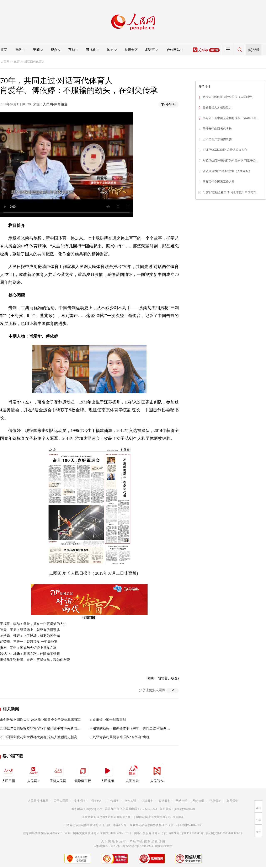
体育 (17, 61)
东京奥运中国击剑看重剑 (107, 720)
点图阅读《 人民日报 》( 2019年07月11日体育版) (93, 573)
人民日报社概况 (38, 800)
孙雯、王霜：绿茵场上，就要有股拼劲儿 (30, 630)
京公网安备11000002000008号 (224, 833)
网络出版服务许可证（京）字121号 (156, 833)
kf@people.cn (94, 808)
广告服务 (113, 800)
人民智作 (157, 773)
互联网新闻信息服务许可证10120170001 (107, 817)
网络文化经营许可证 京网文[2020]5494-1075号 (102, 833)
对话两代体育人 (34, 61)
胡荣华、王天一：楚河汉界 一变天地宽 (28, 641)
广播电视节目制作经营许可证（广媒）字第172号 (95, 825)
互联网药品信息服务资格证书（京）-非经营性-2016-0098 (166, 825)
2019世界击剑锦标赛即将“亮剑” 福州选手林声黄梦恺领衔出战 (45, 728)
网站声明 (181, 800)
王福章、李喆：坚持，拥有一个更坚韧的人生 (33, 624)
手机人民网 (58, 773)
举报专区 (131, 50)
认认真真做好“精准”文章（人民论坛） (227, 171)
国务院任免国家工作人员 (219, 181)
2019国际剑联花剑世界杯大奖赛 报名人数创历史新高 (38, 737)
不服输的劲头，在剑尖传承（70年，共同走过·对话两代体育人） (136, 728)
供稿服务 (147, 800)
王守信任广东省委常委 (217, 139)
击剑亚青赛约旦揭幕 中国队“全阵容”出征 (119, 737)
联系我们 (232, 800)
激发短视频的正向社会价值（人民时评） (229, 96)
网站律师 (198, 800)
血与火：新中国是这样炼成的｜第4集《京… (231, 118)
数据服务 (164, 800)
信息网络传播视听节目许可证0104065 (47, 833)
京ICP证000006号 (192, 833)
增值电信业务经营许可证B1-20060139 (160, 817)
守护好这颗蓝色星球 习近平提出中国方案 (229, 192)
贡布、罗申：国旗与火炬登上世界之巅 (28, 647)
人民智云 (132, 773)
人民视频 (107, 773)
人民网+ (33, 773)
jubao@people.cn (184, 808)
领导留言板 (82, 773)
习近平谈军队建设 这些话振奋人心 (225, 149)
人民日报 (8, 773)
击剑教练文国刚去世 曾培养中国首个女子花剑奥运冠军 (40, 720)
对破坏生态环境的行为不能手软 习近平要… (231, 160)
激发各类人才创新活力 (217, 107)
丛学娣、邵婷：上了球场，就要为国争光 (30, 635)
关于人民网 (61, 800)
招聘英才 (96, 800)
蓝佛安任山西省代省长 (217, 128)
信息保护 (215, 800)
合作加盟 (130, 800)
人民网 (5, 61)
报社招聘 (79, 800)
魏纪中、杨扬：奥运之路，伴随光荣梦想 (30, 653)
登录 (256, 50)
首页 (3, 50)
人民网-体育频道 (55, 104)
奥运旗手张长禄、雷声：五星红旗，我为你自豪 (35, 660)
